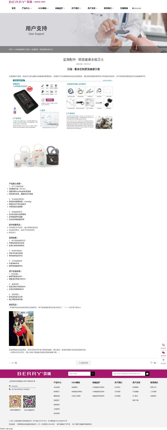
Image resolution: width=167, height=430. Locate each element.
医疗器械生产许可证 (63, 424)
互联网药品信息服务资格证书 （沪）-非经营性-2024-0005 (36, 424)
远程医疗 (57, 400)
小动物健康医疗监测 (22, 49)
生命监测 (57, 387)
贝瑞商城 (124, 8)
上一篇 (13, 363)
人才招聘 (153, 391)
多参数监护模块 (77, 391)
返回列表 (83, 363)
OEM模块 (42, 8)
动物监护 (59, 8)
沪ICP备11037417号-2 (40, 421)
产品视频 (135, 391)
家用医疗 (57, 391)
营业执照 (12, 424)
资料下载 (135, 400)
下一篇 (154, 363)
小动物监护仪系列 (98, 387)
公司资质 (117, 391)
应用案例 (135, 387)
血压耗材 (57, 413)
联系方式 (153, 387)
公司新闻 (117, 396)
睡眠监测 (57, 396)
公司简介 (117, 387)
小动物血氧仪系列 (98, 391)
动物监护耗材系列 (98, 396)
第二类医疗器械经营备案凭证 (82, 424)
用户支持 (91, 8)
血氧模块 (75, 387)
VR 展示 (135, 396)
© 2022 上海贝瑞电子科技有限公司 (20, 421)
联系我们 (108, 8)
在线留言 (153, 396)
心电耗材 (57, 409)
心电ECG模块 (76, 396)
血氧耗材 (57, 404)
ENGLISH (136, 8)
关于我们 (75, 8)
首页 (14, 8)
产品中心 (26, 8)
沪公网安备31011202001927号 (57, 421)
